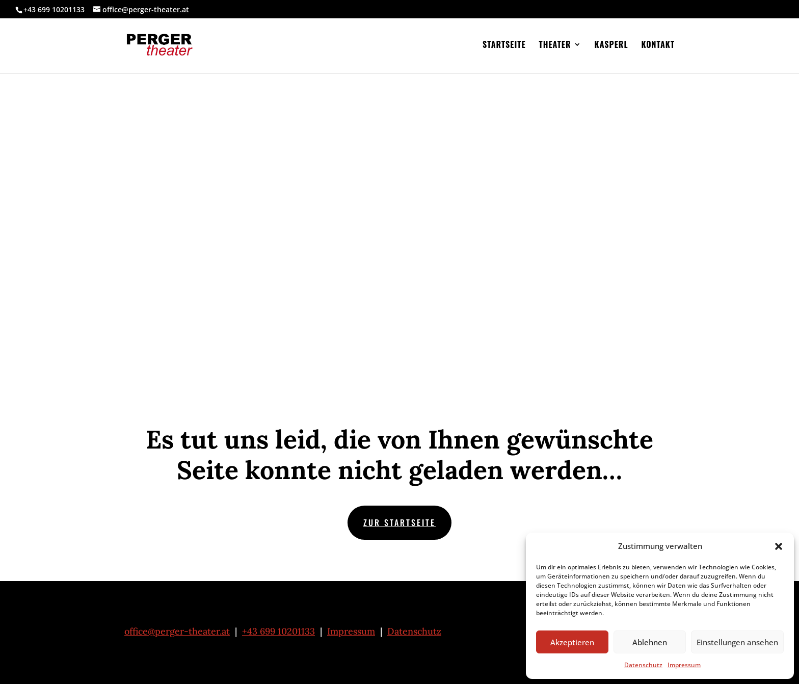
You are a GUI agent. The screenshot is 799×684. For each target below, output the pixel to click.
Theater (555, 45)
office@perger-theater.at (177, 631)
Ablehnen (649, 642)
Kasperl (611, 45)
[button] (779, 546)
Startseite (504, 45)
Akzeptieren (572, 642)
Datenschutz (643, 665)
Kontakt (658, 45)
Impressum (684, 665)
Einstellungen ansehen (737, 642)
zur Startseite (399, 522)
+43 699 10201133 (278, 631)
